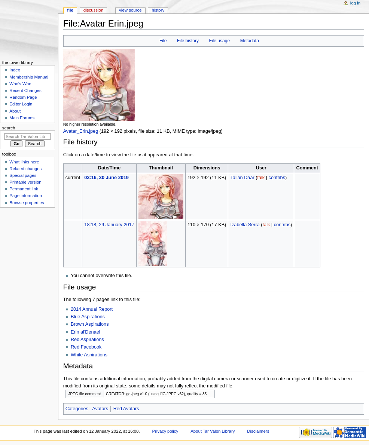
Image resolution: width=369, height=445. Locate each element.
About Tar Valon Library (212, 431)
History (158, 10)
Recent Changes (25, 90)
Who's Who (20, 84)
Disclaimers (258, 431)
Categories (76, 408)
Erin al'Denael (85, 332)
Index (14, 70)
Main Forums (21, 118)
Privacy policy (165, 431)
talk (261, 177)
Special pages (22, 175)
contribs (277, 177)
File (163, 40)
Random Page (23, 97)
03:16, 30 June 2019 (106, 177)
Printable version (25, 182)
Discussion (93, 10)
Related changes (25, 168)
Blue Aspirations (88, 316)
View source (130, 10)
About (15, 111)
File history (188, 40)
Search (8, 128)
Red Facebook (86, 347)
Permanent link (23, 189)
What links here (24, 162)
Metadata (249, 40)
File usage (219, 40)
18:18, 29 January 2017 (109, 224)
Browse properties (26, 202)
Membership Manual (28, 77)
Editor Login (20, 104)
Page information (25, 195)
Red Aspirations (87, 339)
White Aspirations (89, 354)
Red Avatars (126, 408)
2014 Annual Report (92, 309)
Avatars (100, 408)
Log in (355, 3)
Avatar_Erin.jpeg (80, 131)
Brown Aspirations (90, 324)
